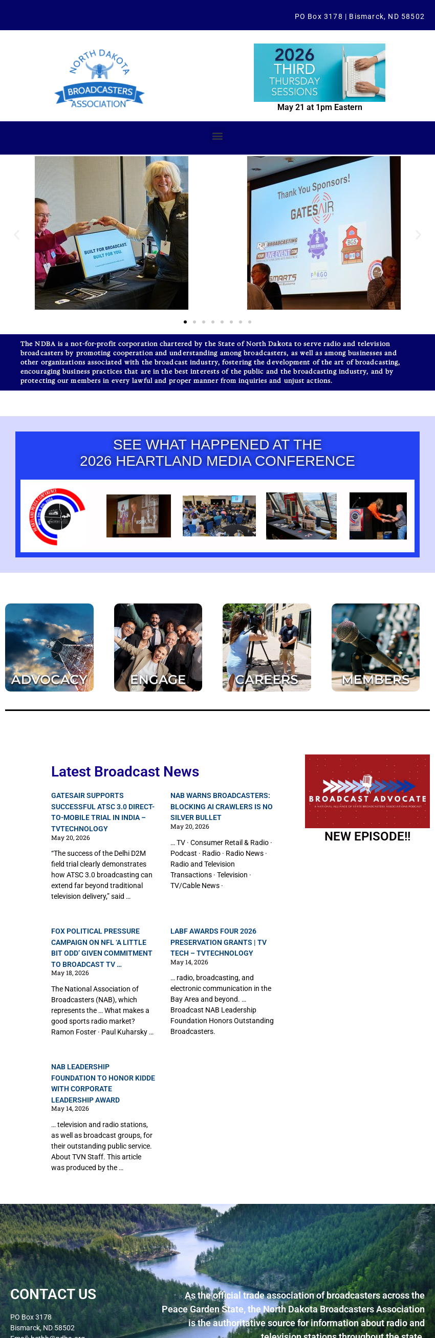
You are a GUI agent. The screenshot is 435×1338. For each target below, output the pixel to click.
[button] (217, 135)
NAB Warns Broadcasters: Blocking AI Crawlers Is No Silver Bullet (221, 806)
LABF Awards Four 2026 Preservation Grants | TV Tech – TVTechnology (218, 942)
